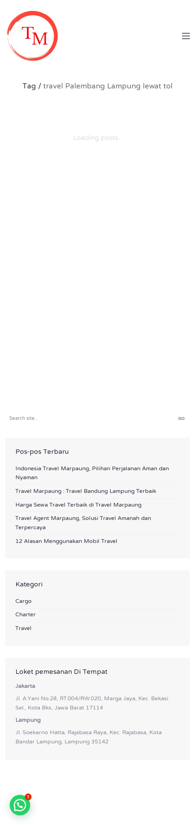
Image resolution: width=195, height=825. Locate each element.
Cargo (23, 601)
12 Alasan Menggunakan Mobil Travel (66, 541)
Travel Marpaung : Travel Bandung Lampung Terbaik (85, 491)
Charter (25, 615)
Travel (23, 628)
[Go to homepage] (32, 36)
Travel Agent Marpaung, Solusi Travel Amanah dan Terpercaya (83, 523)
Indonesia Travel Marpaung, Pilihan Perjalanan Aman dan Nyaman (92, 473)
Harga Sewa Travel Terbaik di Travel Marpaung (78, 505)
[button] (186, 36)
